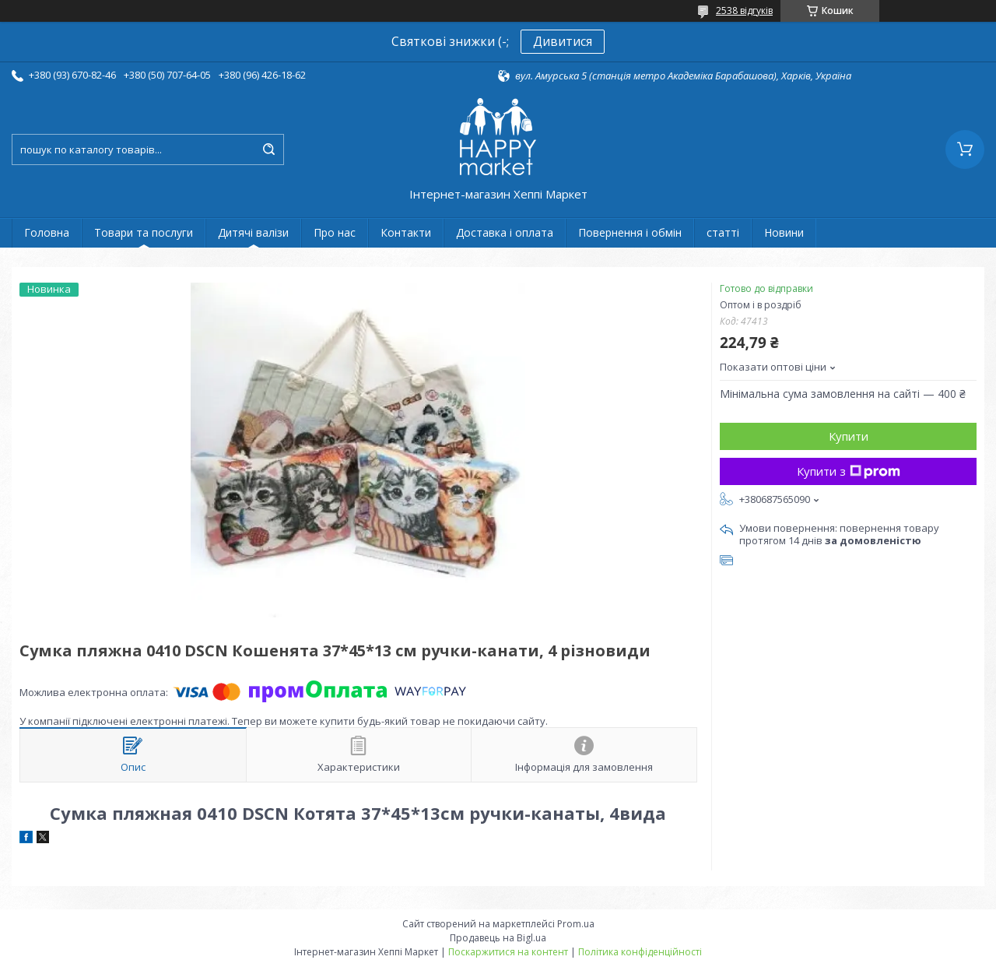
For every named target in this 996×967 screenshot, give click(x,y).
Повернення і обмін (630, 232)
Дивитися (562, 41)
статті (723, 232)
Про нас (335, 232)
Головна (46, 232)
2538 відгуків (744, 10)
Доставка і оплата (504, 232)
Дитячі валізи (253, 232)
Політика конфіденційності (640, 951)
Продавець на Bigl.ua (498, 937)
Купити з (848, 471)
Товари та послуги (143, 232)
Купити (848, 436)
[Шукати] (268, 149)
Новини (784, 232)
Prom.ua (575, 923)
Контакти (406, 232)
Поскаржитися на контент (508, 951)
